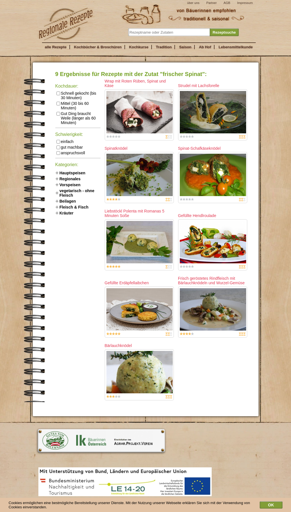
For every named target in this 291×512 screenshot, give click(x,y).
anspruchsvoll (70, 153)
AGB (227, 3)
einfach (65, 141)
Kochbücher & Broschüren (98, 47)
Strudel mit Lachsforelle (198, 85)
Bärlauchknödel (118, 345)
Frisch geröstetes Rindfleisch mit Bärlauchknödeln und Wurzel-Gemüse (211, 280)
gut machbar (69, 147)
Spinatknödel (116, 148)
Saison (185, 47)
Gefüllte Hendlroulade (197, 215)
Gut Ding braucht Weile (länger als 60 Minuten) (76, 118)
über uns (193, 3)
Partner (211, 3)
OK (271, 506)
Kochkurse (138, 47)
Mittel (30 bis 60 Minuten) (72, 105)
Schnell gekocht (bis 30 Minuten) (76, 95)
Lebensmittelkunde (236, 47)
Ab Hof (205, 47)
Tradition (164, 47)
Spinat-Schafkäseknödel (199, 148)
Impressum (245, 3)
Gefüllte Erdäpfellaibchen (127, 283)
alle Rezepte (56, 47)
